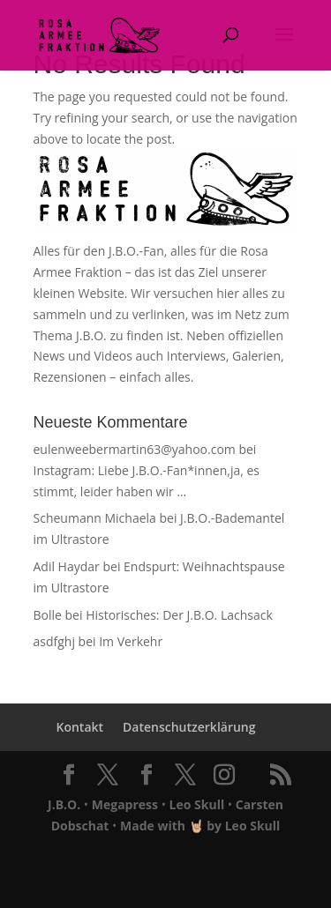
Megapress (125, 804)
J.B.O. (64, 804)
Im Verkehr (130, 641)
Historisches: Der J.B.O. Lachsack (179, 615)
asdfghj (54, 641)
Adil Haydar (67, 566)
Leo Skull (197, 804)
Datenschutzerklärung (189, 726)
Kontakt (79, 726)
